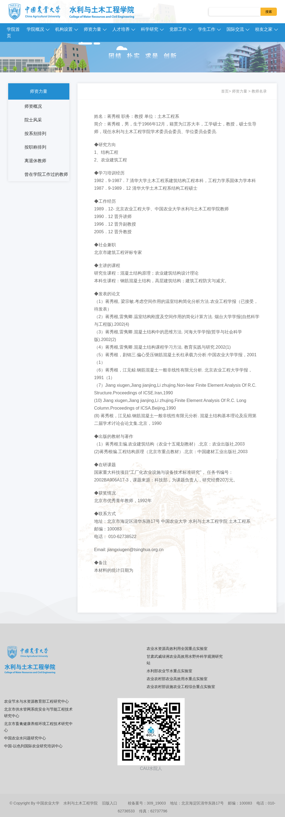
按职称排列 (35, 147)
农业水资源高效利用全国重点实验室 (177, 648)
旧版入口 (109, 803)
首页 (225, 91)
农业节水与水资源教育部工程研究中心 (36, 701)
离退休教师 (35, 160)
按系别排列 (35, 133)
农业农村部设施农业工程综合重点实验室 (181, 686)
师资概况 (33, 106)
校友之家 (263, 29)
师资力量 (92, 29)
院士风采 (33, 120)
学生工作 (206, 29)
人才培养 (121, 29)
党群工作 (178, 29)
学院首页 (13, 32)
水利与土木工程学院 (80, 803)
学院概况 (35, 29)
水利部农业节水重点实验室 (169, 671)
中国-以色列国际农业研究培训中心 (33, 746)
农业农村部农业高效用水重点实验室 (177, 679)
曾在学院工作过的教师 (46, 174)
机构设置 (64, 29)
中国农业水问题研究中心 (25, 738)
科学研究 (149, 29)
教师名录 (259, 91)
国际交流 (235, 29)
